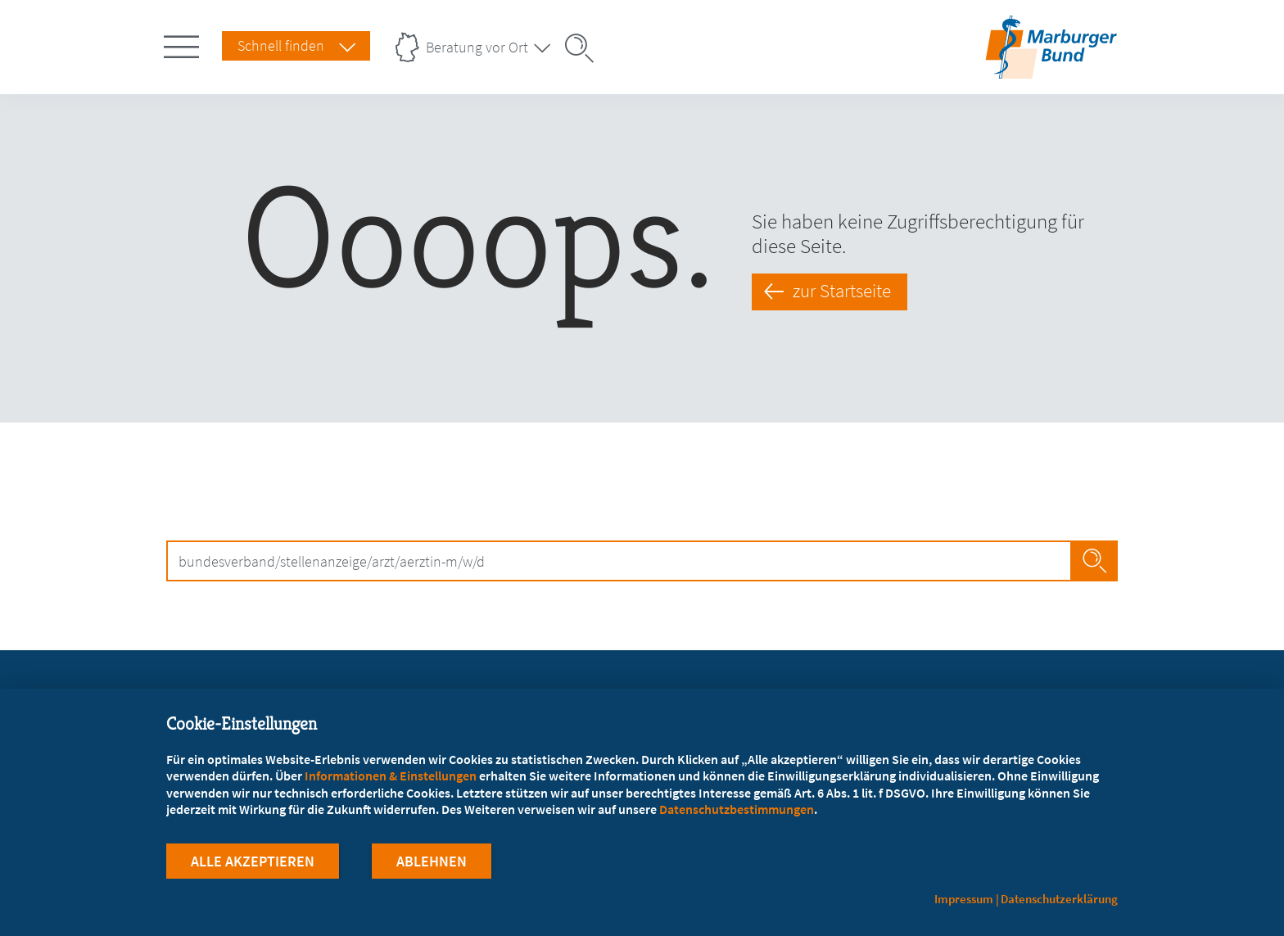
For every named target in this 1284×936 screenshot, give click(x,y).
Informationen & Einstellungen (391, 775)
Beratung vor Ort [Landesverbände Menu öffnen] (477, 47)
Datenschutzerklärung (1059, 899)
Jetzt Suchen (1094, 560)
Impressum (963, 899)
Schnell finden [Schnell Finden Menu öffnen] (280, 45)
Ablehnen (431, 861)
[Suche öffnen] (584, 48)
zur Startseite (842, 290)
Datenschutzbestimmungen (736, 809)
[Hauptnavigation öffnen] (184, 43)
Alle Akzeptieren (252, 861)
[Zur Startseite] (1051, 68)
